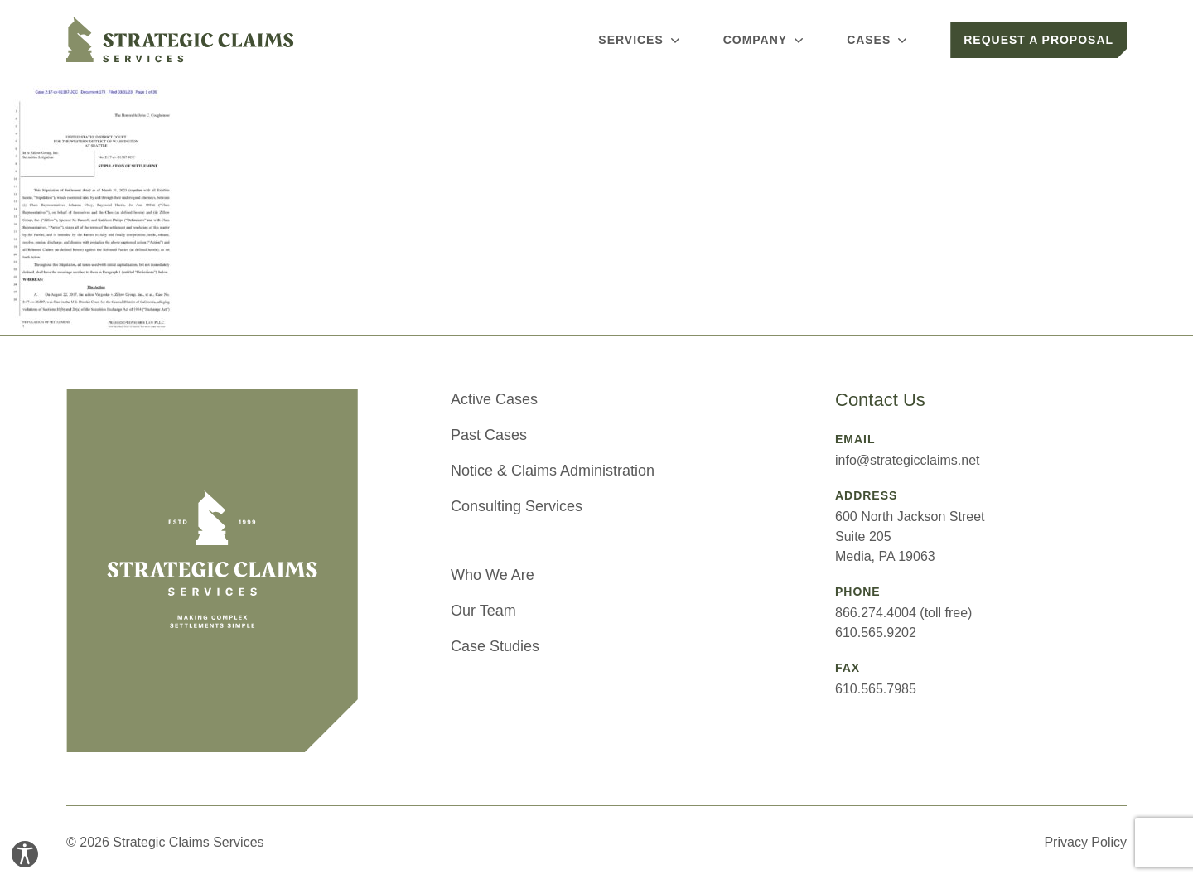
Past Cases (489, 435)
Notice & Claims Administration (552, 470)
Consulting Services (516, 506)
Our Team (483, 610)
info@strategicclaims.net (907, 460)
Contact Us (880, 399)
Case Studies (495, 646)
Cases (878, 39)
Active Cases (494, 399)
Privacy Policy (1085, 842)
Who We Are (492, 575)
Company (765, 39)
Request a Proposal (1038, 39)
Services (640, 39)
